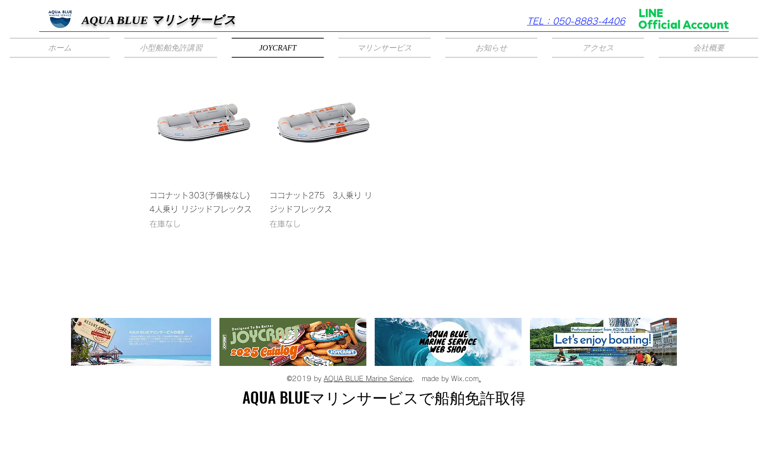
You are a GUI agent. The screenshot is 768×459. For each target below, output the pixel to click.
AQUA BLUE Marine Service (368, 378)
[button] (170, 48)
